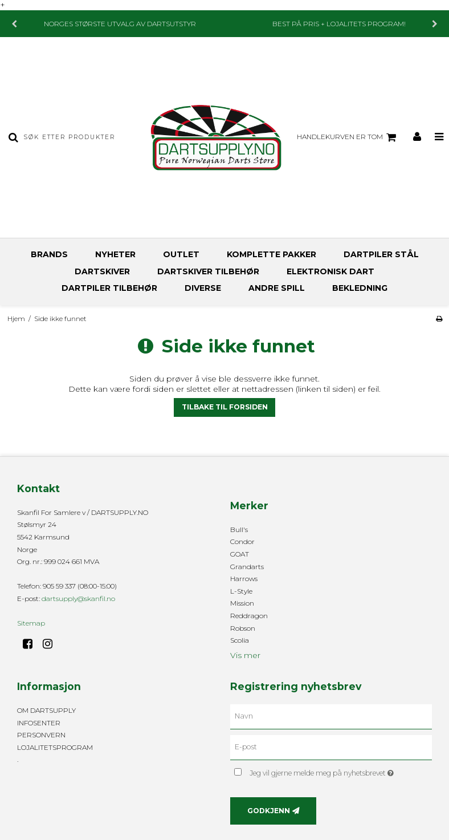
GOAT (239, 554)
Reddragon (249, 615)
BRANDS (49, 254)
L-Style (241, 591)
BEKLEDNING (359, 288)
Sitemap (31, 623)
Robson (242, 628)
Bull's (239, 529)
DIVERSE (203, 288)
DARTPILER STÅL (381, 254)
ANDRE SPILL (276, 288)
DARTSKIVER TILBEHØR (208, 271)
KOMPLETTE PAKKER (271, 254)
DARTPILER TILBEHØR (109, 288)
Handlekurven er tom (348, 137)
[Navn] (331, 716)
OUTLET (181, 254)
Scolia (239, 640)
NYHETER (115, 254)
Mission (242, 603)
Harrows (244, 578)
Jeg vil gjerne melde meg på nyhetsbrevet (341, 770)
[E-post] (331, 747)
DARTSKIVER (102, 271)
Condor (242, 541)
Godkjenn (268, 810)
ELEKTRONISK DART (330, 271)
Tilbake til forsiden (225, 407)
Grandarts (247, 566)
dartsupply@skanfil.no (78, 598)
